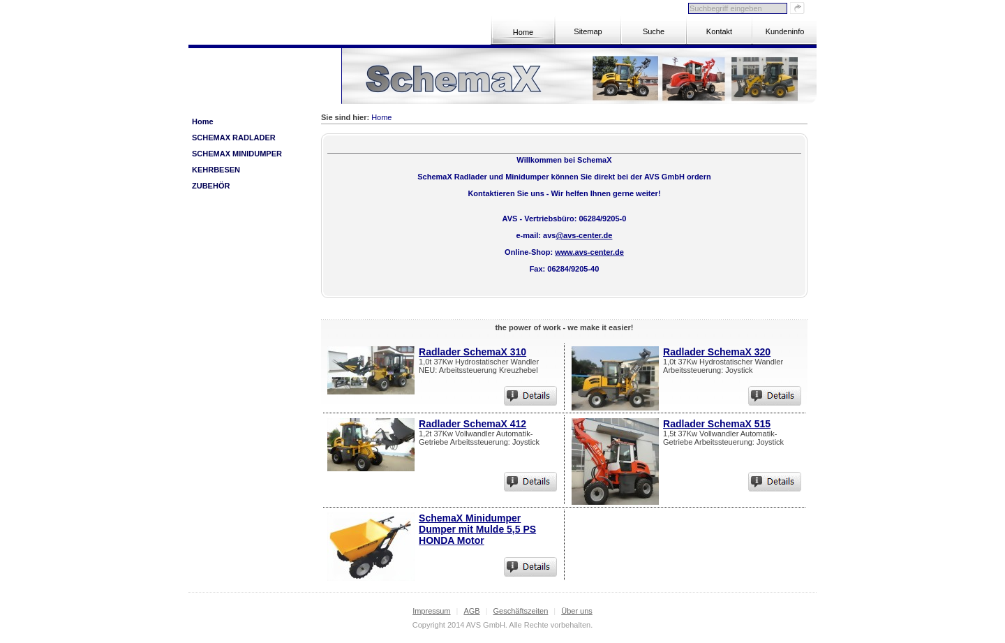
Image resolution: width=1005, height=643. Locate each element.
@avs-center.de (584, 235)
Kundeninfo (785, 31)
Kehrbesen (216, 169)
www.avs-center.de (589, 252)
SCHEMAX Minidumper (237, 153)
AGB (471, 611)
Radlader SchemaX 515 (716, 423)
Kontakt (719, 31)
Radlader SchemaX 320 (716, 351)
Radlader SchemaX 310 (472, 351)
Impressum (431, 611)
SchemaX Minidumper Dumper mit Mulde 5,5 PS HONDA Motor (477, 529)
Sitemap (588, 31)
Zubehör (211, 186)
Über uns (577, 611)
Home (523, 32)
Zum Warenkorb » (294, 87)
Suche (653, 31)
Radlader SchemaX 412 (472, 423)
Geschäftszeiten (520, 611)
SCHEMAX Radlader (234, 137)
